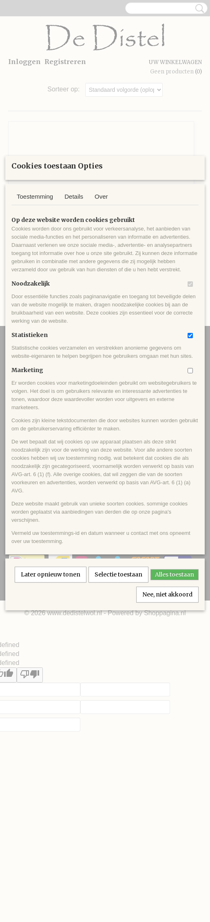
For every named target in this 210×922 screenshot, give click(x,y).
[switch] (190, 374)
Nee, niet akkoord (167, 684)
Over (101, 286)
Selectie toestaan (118, 664)
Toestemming (35, 286)
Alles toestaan (174, 664)
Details (73, 286)
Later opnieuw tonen (50, 664)
